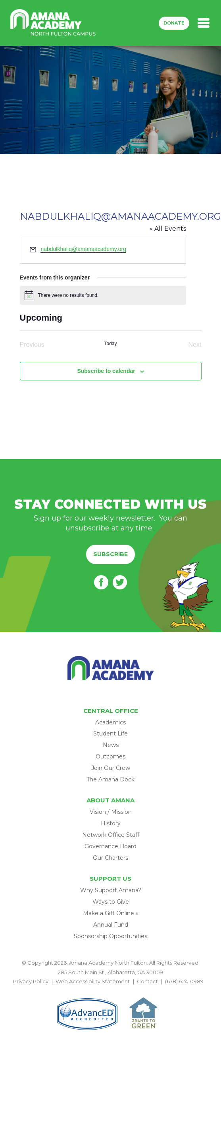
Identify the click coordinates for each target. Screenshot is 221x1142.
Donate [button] (173, 23)
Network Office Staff (110, 834)
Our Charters (110, 857)
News (111, 745)
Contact (147, 981)
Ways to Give (110, 901)
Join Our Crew (110, 767)
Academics (110, 722)
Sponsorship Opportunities (110, 936)
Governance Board (110, 846)
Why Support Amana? (110, 890)
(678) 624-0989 (184, 981)
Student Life (110, 733)
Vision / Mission (111, 811)
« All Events (168, 228)
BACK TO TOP (111, 990)
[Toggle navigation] (203, 23)
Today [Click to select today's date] (110, 343)
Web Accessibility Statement (93, 981)
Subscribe (110, 554)
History (111, 823)
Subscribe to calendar (106, 371)
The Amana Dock (110, 779)
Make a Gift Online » (110, 913)
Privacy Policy (30, 981)
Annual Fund (110, 924)
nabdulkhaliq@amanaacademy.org (83, 249)
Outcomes (110, 756)
